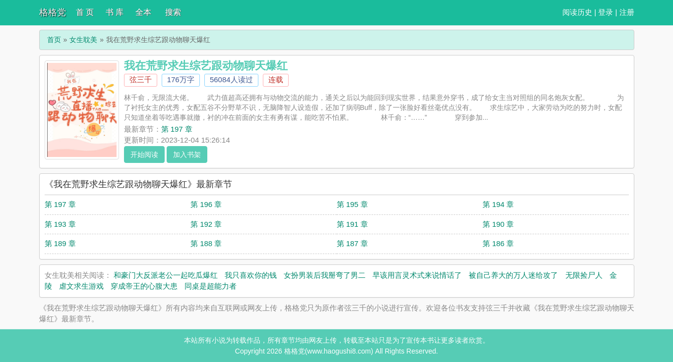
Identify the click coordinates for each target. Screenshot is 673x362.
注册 (626, 12)
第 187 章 (352, 243)
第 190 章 (498, 224)
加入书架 (187, 154)
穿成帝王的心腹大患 (144, 286)
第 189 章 (60, 243)
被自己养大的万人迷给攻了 (513, 275)
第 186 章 (498, 243)
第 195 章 (352, 204)
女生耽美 (83, 40)
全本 (143, 12)
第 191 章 (352, 224)
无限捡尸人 (584, 275)
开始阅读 (144, 154)
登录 (605, 12)
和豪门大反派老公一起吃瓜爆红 (166, 275)
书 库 (114, 12)
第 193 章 (60, 224)
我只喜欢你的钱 (251, 275)
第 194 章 (498, 204)
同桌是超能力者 (210, 286)
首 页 (85, 12)
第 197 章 (176, 129)
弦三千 (140, 79)
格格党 (52, 12)
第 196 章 (206, 204)
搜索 (173, 12)
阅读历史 (577, 12)
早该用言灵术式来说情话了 (417, 275)
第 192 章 (206, 224)
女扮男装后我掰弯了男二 (325, 275)
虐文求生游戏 (81, 286)
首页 (54, 40)
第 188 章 (206, 243)
